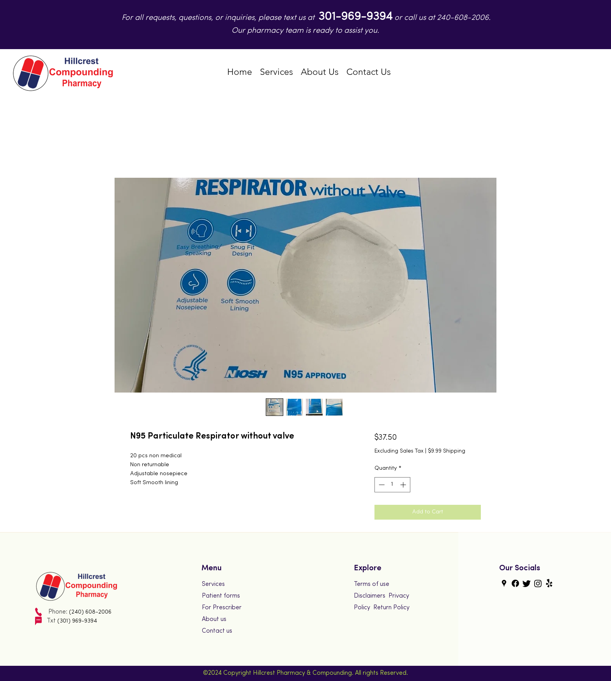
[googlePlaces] (504, 583)
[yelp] (549, 583)
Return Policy (391, 608)
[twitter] (527, 583)
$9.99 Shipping (446, 451)
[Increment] (404, 485)
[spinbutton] (392, 485)
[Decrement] (381, 485)
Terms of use (371, 584)
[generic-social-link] (515, 583)
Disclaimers (369, 596)
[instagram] (538, 583)
